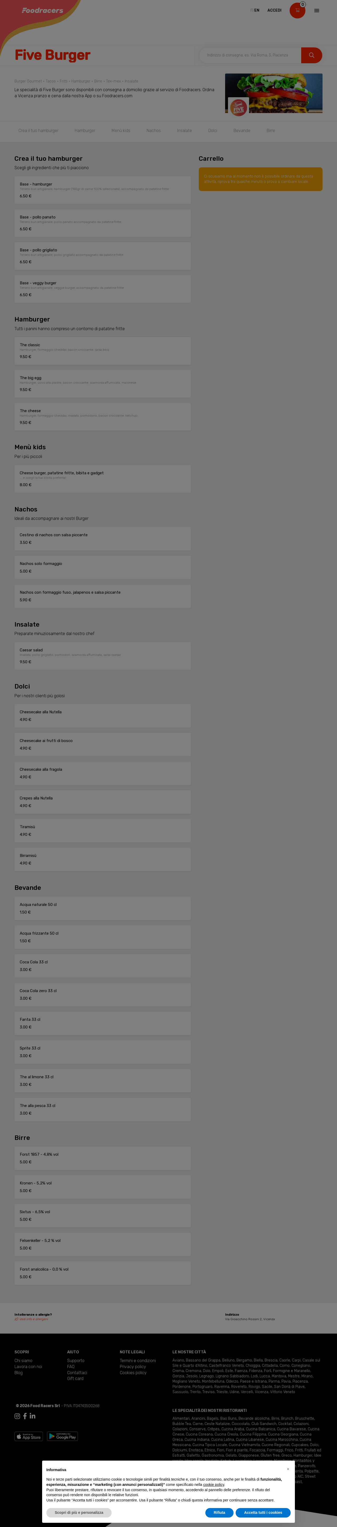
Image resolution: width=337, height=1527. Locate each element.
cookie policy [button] (213, 1484)
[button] (288, 1469)
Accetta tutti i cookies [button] (263, 1512)
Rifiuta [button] (219, 1512)
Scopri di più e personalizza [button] (79, 1512)
